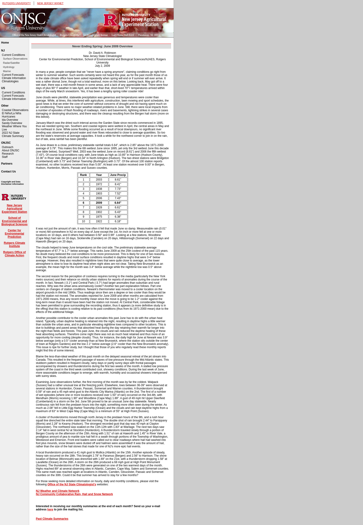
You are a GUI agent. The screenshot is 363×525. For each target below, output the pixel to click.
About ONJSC (10, 150)
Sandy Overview (12, 123)
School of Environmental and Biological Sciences (14, 221)
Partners (7, 163)
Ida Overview (10, 119)
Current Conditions (13, 55)
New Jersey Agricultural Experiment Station (14, 208)
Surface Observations (15, 58)
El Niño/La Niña (11, 113)
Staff (4, 157)
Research (8, 153)
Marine (7, 71)
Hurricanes (8, 116)
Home (5, 42)
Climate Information (14, 78)
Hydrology (9, 67)
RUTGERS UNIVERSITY (16, 3)
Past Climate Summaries (52, 518)
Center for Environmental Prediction (14, 234)
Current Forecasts (13, 74)
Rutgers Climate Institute (14, 244)
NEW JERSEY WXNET (50, 3)
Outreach (7, 147)
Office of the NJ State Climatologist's (71, 484)
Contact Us (8, 171)
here (50, 509)
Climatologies (10, 81)
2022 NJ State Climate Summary (13, 134)
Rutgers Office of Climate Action (14, 254)
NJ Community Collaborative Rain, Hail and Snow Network (74, 494)
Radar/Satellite (11, 62)
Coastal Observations (15, 110)
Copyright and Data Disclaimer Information (12, 183)
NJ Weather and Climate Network (57, 491)
